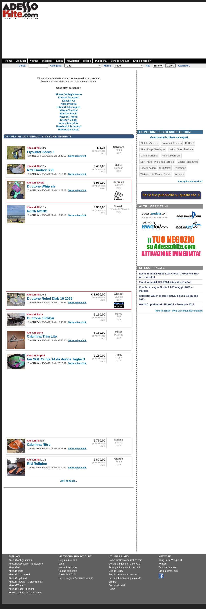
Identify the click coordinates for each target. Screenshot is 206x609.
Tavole (38, 592)
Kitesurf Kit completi (68, 107)
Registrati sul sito (68, 560)
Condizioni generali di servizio (124, 563)
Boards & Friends (172, 143)
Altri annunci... (68, 481)
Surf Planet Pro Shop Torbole (157, 161)
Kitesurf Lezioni (69, 110)
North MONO (37, 211)
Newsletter (73, 60)
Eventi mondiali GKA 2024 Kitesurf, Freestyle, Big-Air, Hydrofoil (169, 275)
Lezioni (30, 589)
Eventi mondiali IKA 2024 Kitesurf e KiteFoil (165, 282)
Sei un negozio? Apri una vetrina (76, 578)
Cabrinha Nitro (39, 445)
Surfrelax (118, 182)
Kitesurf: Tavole (17, 581)
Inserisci (47, 60)
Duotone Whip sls (41, 186)
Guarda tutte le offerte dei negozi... (170, 137)
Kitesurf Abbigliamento (68, 94)
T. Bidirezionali (35, 581)
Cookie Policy (116, 571)
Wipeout (118, 293)
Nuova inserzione (68, 567)
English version (142, 60)
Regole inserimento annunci (123, 574)
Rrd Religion (37, 464)
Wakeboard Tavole (68, 129)
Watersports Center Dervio (155, 174)
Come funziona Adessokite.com (125, 560)
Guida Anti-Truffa (68, 574)
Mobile (87, 60)
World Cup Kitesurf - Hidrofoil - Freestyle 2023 (166, 304)
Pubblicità (100, 60)
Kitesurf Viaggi (68, 120)
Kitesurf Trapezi (69, 116)
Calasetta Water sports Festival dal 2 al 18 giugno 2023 (168, 297)
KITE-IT (189, 143)
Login (59, 60)
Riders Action (148, 167)
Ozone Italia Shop (188, 161)
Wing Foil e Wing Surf (170, 560)
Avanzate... (184, 65)
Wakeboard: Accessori (20, 592)
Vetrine (34, 60)
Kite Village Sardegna (152, 149)
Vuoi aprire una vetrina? (190, 181)
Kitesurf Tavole (68, 113)
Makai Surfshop (149, 155)
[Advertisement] (147, 30)
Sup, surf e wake (167, 567)
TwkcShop (180, 167)
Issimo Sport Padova (181, 149)
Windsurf (163, 563)
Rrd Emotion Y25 (40, 170)
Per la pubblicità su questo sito (125, 578)
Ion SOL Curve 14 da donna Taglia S (56, 359)
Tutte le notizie (162, 311)
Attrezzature (36, 563)
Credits (112, 581)
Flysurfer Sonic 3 (41, 152)
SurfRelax (165, 167)
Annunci (21, 60)
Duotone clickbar (41, 318)
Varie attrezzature (68, 123)
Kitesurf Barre (69, 104)
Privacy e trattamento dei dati (124, 567)
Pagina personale (68, 571)
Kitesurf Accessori (68, 97)
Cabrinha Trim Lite (42, 336)
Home (8, 60)
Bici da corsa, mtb (168, 571)
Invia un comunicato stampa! (187, 311)
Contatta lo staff (117, 585)
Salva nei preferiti (77, 156)
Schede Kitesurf (120, 60)
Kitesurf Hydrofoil (18, 578)
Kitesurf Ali (68, 100)
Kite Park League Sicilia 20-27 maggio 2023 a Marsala (166, 289)
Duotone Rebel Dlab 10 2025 (50, 298)
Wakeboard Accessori (68, 126)
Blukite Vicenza (149, 143)
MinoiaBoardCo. (171, 155)
